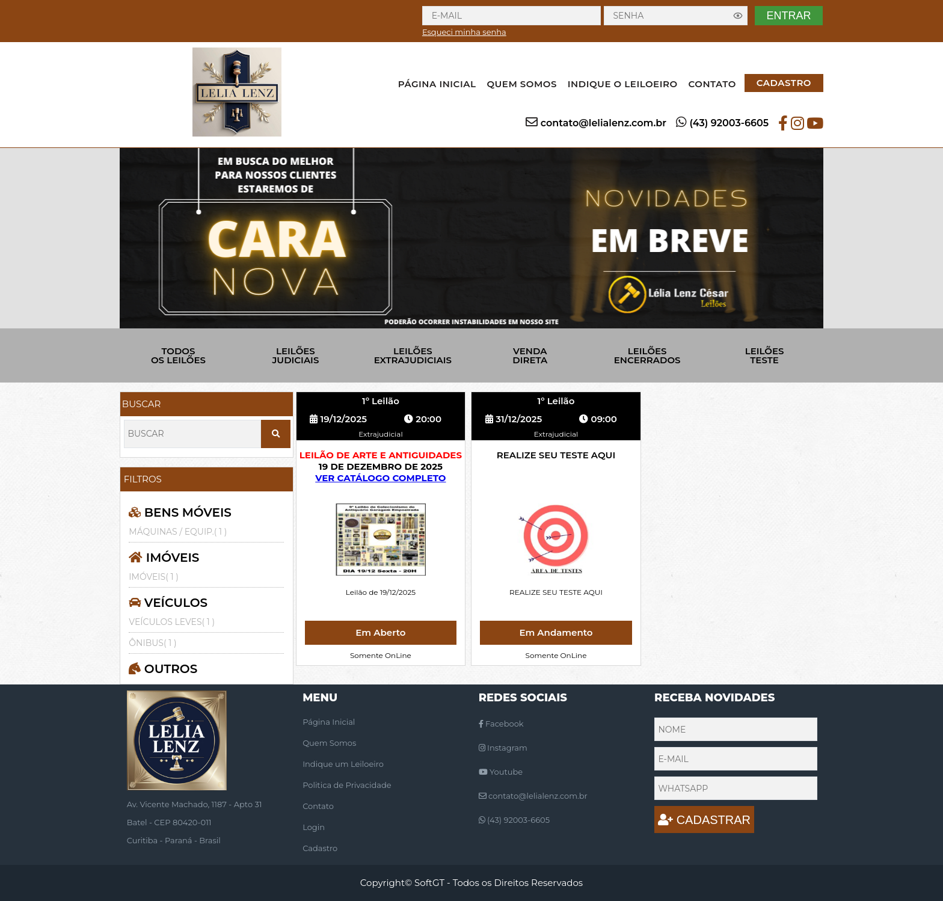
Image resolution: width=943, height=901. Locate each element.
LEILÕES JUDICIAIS (295, 355)
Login (314, 827)
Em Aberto (380, 632)
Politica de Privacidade (347, 785)
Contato (318, 806)
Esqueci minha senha (464, 32)
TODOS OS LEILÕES (178, 355)
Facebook (501, 723)
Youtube (501, 771)
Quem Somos (329, 743)
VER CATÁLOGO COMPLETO (380, 478)
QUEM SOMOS (521, 84)
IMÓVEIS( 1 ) (153, 576)
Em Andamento (555, 632)
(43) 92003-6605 (729, 123)
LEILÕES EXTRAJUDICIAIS (413, 355)
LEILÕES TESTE (764, 355)
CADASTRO (784, 82)
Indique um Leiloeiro (343, 764)
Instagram (503, 747)
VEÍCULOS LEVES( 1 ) (172, 622)
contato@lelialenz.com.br (603, 123)
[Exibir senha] (738, 15)
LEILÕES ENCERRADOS (647, 355)
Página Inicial (329, 722)
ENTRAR (788, 16)
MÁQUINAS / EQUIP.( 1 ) (178, 531)
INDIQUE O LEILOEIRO (623, 84)
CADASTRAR (704, 819)
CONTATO (712, 84)
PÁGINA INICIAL (437, 84)
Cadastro (320, 848)
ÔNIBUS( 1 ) (152, 643)
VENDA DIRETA (529, 355)
